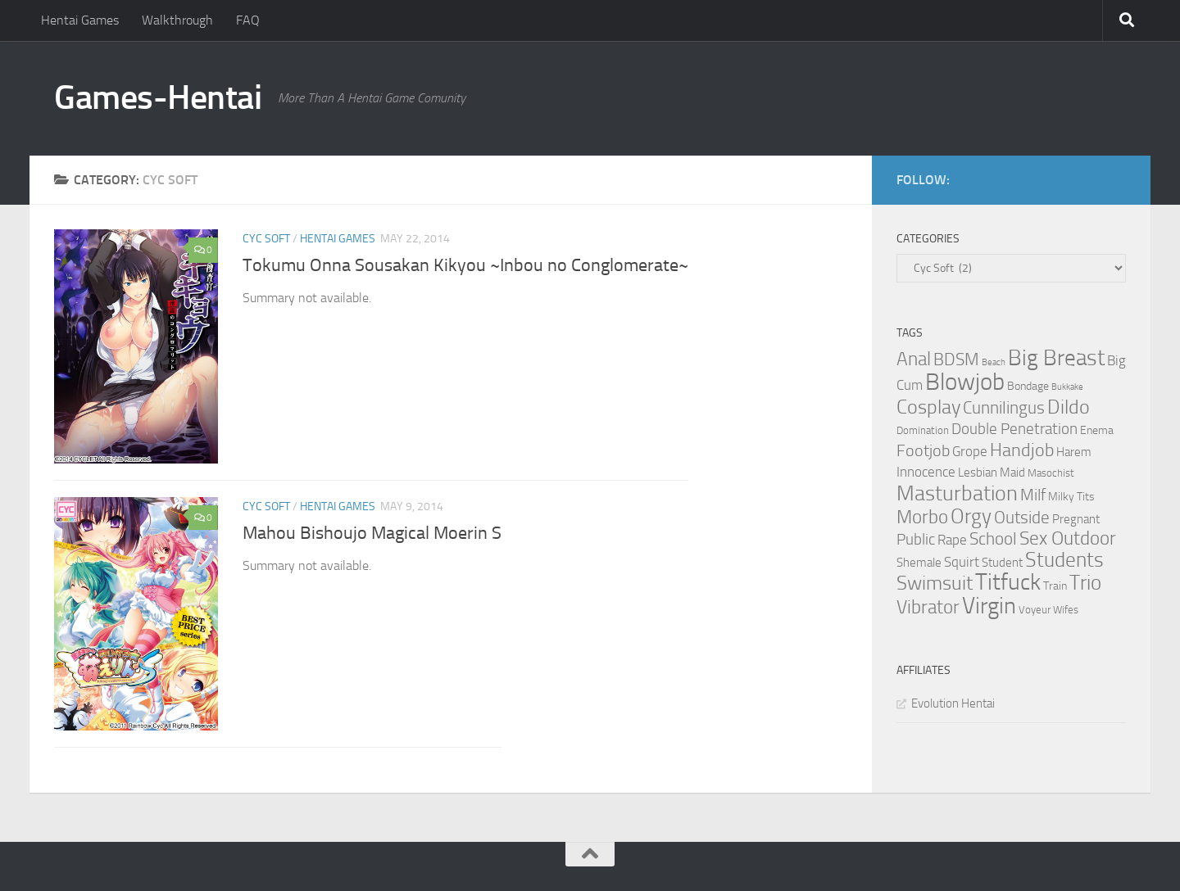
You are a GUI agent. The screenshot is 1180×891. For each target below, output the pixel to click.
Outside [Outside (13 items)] (1022, 517)
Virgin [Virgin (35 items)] (989, 605)
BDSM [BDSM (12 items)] (956, 359)
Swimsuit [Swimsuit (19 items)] (934, 583)
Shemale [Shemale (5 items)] (919, 562)
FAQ (248, 20)
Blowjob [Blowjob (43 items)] (965, 382)
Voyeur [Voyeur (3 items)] (1035, 610)
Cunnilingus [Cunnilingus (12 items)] (1004, 408)
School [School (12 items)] (993, 539)
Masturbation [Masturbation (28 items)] (957, 493)
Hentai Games (80, 20)
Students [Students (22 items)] (1064, 560)
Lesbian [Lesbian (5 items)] (977, 472)
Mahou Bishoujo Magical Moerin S (372, 533)
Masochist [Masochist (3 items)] (1051, 473)
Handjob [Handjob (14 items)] (1022, 450)
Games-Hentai (157, 97)
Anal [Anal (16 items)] (913, 359)
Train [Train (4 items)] (1055, 586)
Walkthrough (177, 20)
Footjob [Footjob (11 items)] (923, 450)
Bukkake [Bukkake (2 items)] (1067, 387)
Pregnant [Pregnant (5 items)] (1076, 519)
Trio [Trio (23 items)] (1085, 583)
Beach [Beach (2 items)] (993, 362)
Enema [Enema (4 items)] (1097, 430)
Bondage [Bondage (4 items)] (1028, 386)
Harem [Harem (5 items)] (1074, 452)
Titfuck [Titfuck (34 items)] (1008, 581)
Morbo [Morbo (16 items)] (922, 517)
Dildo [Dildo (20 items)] (1068, 407)
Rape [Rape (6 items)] (952, 540)
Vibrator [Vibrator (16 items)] (928, 607)
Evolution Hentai (953, 703)
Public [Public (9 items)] (915, 539)
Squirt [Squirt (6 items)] (961, 562)
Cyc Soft (266, 239)
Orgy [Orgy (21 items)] (971, 516)
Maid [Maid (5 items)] (1012, 472)
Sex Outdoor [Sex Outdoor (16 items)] (1067, 538)
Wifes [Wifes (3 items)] (1065, 610)
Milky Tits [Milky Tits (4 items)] (1071, 497)
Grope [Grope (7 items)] (969, 451)
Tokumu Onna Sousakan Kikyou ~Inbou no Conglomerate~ (465, 265)
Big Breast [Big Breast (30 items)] (1056, 358)
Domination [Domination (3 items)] (922, 430)
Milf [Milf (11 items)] (1033, 494)
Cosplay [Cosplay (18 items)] (928, 407)
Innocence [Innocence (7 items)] (925, 472)
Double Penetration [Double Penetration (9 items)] (1014, 428)
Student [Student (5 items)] (1002, 562)
